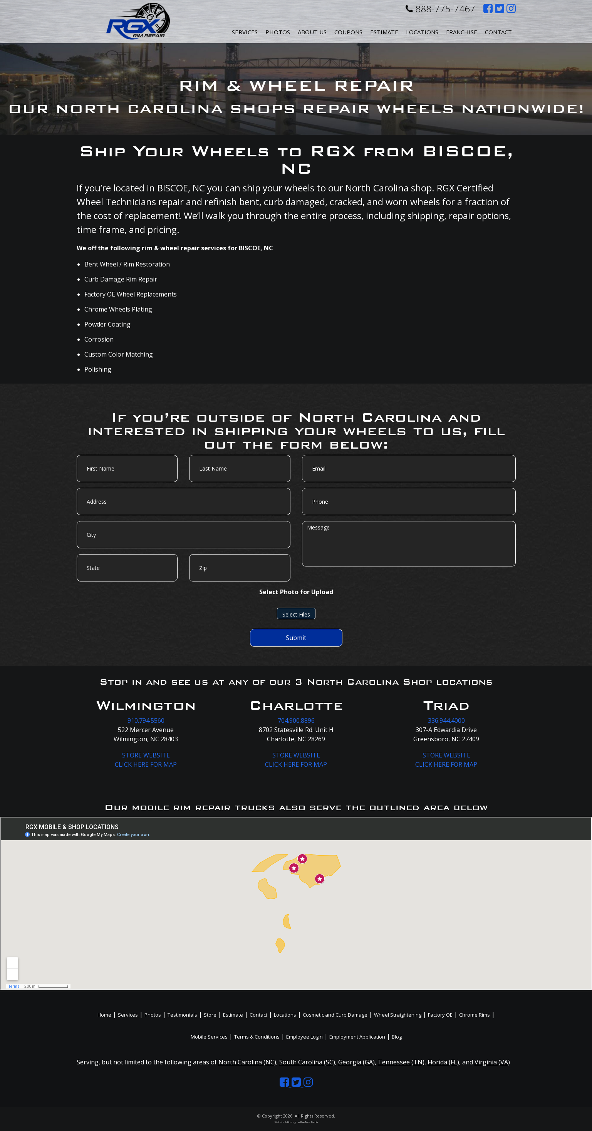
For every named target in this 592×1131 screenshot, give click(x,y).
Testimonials (182, 1014)
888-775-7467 (440, 8)
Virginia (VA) (492, 1062)
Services (245, 32)
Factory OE (440, 1014)
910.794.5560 (145, 720)
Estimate (384, 32)
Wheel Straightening (397, 1014)
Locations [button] (422, 32)
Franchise (461, 32)
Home (104, 1014)
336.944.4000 (446, 720)
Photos (277, 32)
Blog (397, 1036)
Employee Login (304, 1036)
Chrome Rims (474, 1014)
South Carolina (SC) (307, 1062)
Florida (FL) (443, 1062)
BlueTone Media (309, 1122)
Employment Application (357, 1036)
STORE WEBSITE (146, 755)
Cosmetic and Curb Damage (335, 1014)
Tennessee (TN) (401, 1062)
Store (210, 1014)
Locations (285, 1014)
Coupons (348, 32)
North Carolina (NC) (247, 1062)
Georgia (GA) (356, 1062)
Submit (296, 637)
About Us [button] (312, 32)
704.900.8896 (296, 720)
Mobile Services (209, 1036)
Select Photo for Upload (296, 592)
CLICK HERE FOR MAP (146, 764)
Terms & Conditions (257, 1036)
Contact (498, 32)
